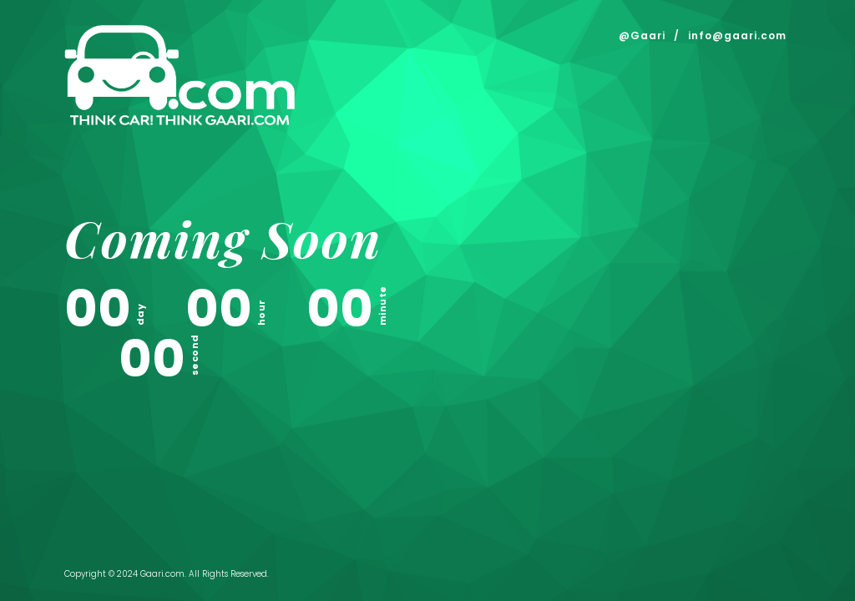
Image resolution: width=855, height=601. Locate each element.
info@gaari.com (737, 35)
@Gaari (642, 35)
